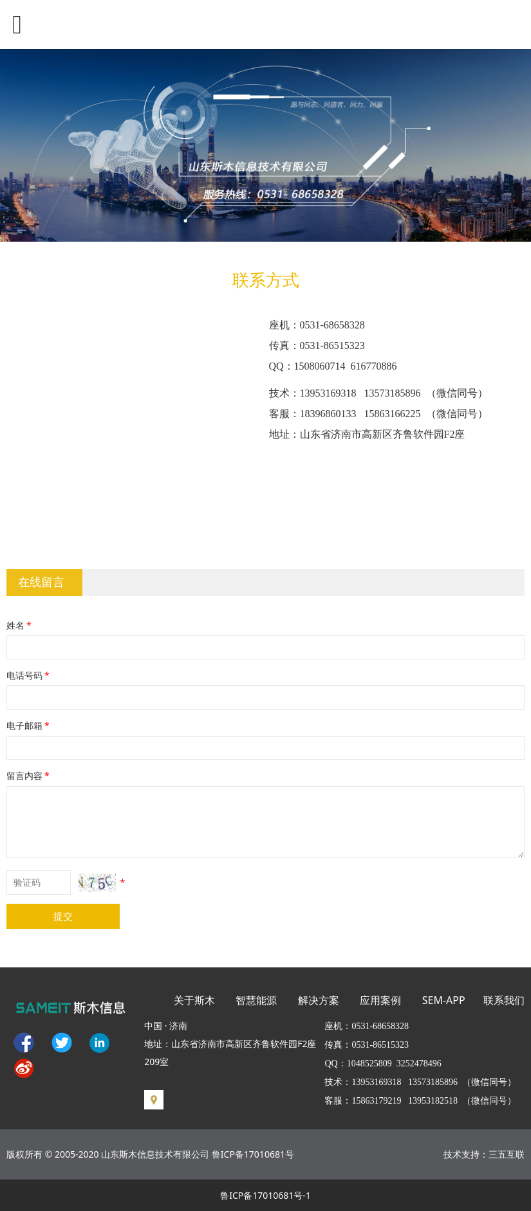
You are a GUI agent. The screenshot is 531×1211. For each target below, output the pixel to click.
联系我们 (504, 1000)
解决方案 (318, 1000)
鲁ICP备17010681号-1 (265, 1195)
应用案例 (380, 1000)
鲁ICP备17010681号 (253, 1154)
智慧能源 (256, 1000)
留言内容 (28, 775)
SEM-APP (443, 1000)
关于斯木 (194, 1000)
